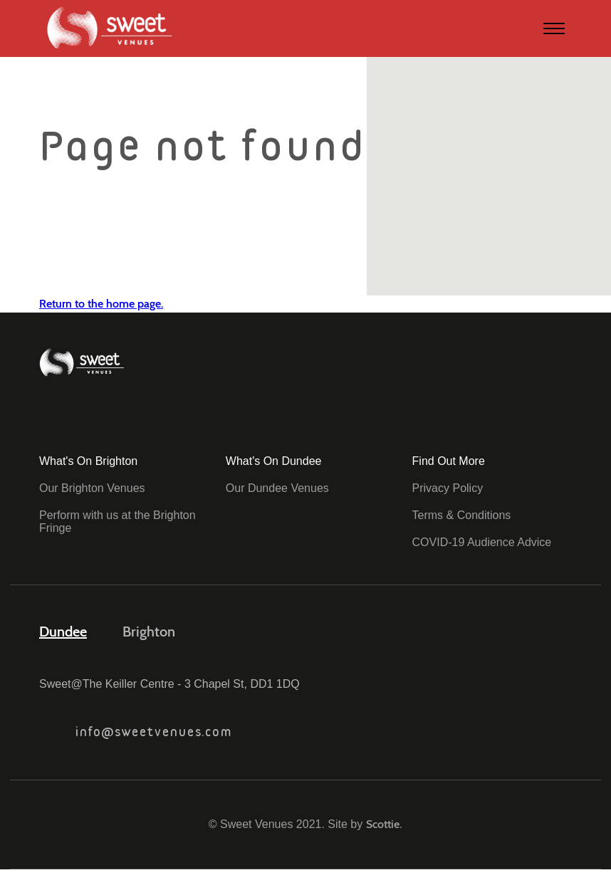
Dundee (63, 631)
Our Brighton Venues (92, 488)
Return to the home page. (101, 303)
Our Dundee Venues (277, 488)
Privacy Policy (448, 488)
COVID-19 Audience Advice (482, 542)
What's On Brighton (88, 461)
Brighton (148, 631)
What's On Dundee (274, 461)
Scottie (383, 824)
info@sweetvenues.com (135, 731)
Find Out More (448, 461)
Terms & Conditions (461, 515)
